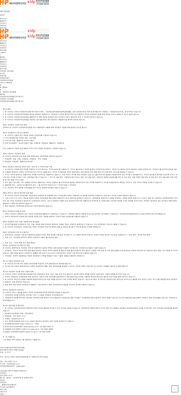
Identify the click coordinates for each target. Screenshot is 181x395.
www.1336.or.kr (27, 324)
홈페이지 (3, 21)
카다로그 (3, 23)
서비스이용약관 (5, 347)
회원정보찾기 (5, 78)
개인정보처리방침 (6, 80)
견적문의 (3, 25)
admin (2, 15)
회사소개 (3, 18)
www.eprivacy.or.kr (31, 326)
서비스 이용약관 (6, 82)
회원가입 (3, 75)
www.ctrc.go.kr (32, 331)
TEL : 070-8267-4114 (8, 361)
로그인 (2, 73)
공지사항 (3, 28)
